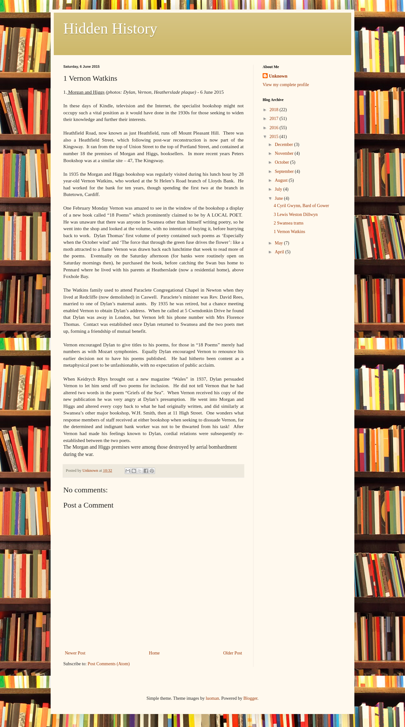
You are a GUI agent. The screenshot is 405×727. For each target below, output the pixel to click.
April (280, 252)
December (284, 144)
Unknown (278, 76)
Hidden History (110, 28)
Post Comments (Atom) (109, 663)
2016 (275, 127)
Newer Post (75, 653)
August (282, 180)
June (279, 198)
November (285, 153)
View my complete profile (286, 84)
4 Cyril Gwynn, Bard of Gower (301, 205)
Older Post (232, 653)
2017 (275, 118)
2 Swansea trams (288, 223)
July (279, 189)
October (282, 162)
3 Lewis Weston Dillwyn (296, 214)
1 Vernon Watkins (289, 231)
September (285, 171)
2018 (275, 109)
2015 (275, 136)
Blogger (250, 698)
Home (154, 653)
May (279, 243)
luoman (212, 698)
